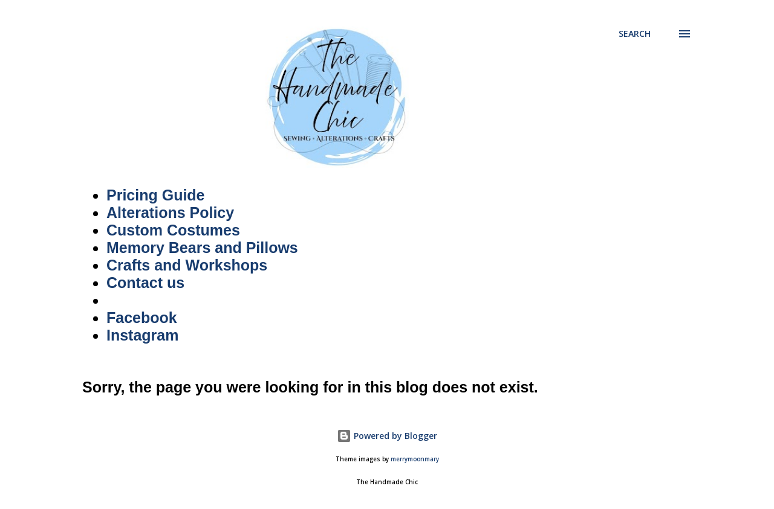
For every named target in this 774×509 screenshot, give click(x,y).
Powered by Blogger (387, 435)
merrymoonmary (415, 459)
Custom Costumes (173, 230)
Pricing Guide (155, 195)
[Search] (635, 34)
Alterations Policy (170, 212)
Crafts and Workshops (186, 265)
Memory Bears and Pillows (202, 247)
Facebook (141, 317)
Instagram (142, 335)
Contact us (145, 282)
